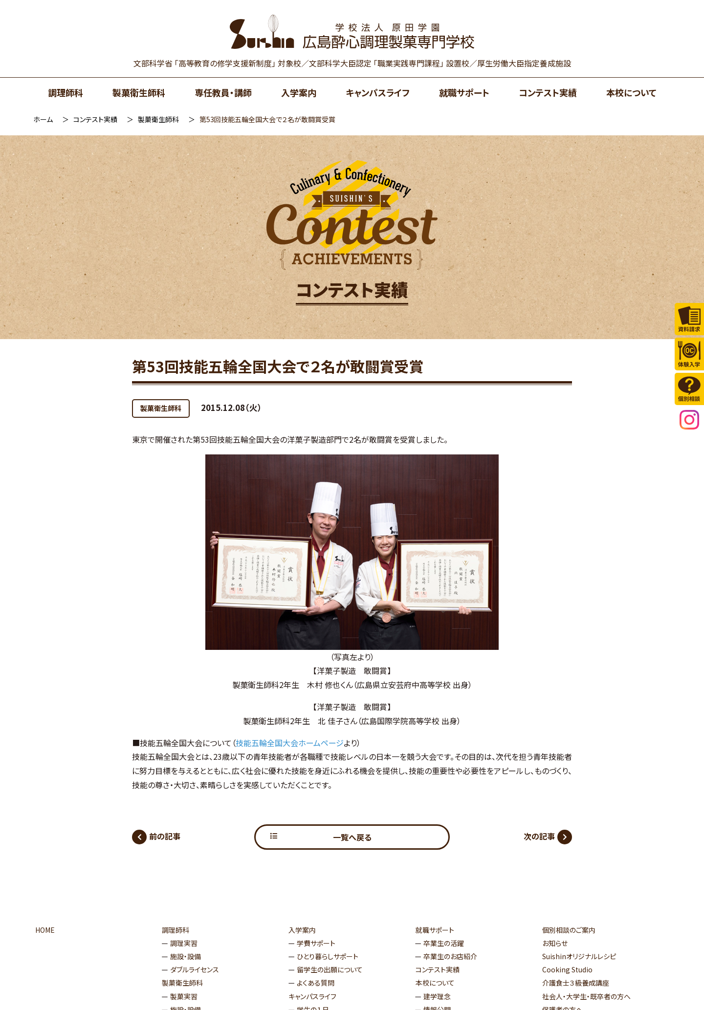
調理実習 (184, 943)
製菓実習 (184, 996)
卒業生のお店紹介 (450, 956)
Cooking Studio (567, 969)
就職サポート (464, 92)
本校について (631, 92)
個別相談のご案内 (568, 930)
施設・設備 (185, 956)
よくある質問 (315, 983)
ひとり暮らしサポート (327, 956)
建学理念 (437, 996)
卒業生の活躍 (443, 943)
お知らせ (555, 943)
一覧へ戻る (352, 837)
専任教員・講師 (223, 92)
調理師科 (65, 92)
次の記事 (539, 836)
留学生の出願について (330, 969)
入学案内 (298, 92)
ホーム (43, 119)
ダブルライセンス (194, 969)
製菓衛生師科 (138, 92)
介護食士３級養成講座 (575, 983)
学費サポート (316, 943)
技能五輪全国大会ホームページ (290, 743)
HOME (45, 930)
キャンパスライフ (378, 92)
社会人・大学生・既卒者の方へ (586, 996)
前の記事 (164, 836)
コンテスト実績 (548, 92)
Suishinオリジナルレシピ (579, 956)
